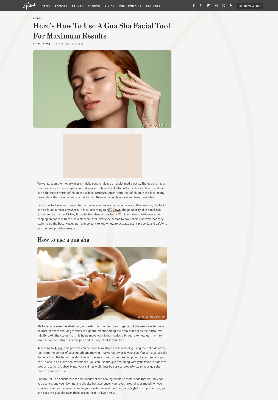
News (46, 5)
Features (153, 5)
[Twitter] (224, 7)
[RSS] (231, 7)
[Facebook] (194, 7)
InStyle (132, 388)
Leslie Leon (43, 44)
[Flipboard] (209, 7)
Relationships (130, 5)
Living (110, 5)
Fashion (94, 5)
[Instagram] (216, 7)
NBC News (114, 210)
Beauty (77, 5)
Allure (59, 348)
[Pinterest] (201, 7)
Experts (61, 5)
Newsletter (250, 6)
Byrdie (47, 335)
